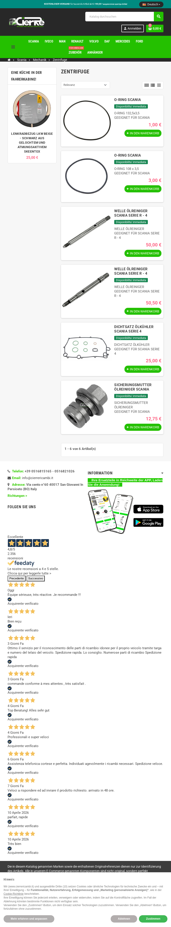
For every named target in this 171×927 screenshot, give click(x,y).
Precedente (16, 580)
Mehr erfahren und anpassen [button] (29, 918)
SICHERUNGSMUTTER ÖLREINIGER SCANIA (132, 388)
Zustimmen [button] (153, 918)
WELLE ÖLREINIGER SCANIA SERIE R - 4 (130, 213)
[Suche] (124, 16)
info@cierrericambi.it (37, 480)
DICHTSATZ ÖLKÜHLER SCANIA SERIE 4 (133, 330)
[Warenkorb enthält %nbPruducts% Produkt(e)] (154, 28)
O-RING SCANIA (127, 100)
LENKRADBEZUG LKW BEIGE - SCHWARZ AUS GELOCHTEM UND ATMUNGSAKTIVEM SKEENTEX (32, 142)
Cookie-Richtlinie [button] (14, 893)
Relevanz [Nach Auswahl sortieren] (69, 85)
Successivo (35, 580)
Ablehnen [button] (124, 918)
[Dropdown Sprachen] (151, 4)
